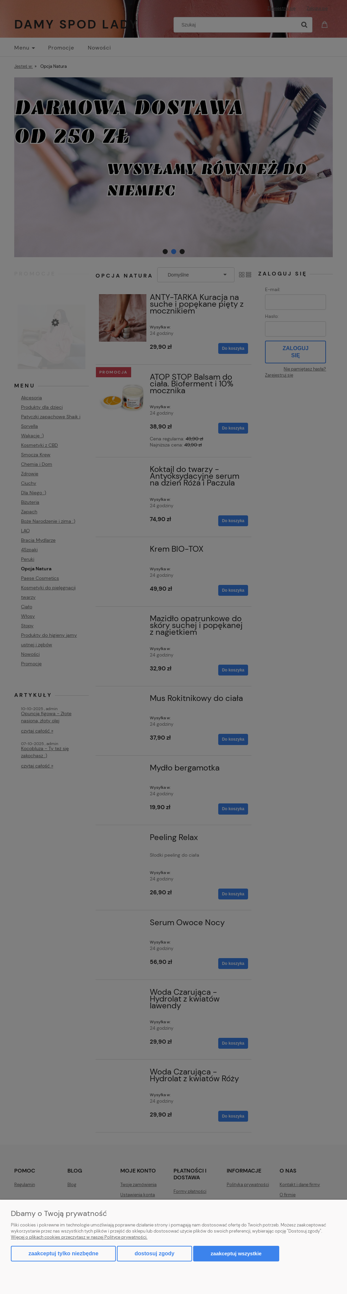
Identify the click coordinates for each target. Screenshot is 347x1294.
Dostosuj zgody (154, 1253)
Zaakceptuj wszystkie (236, 1253)
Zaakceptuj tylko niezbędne (63, 1253)
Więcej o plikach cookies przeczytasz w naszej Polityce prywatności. (79, 1237)
